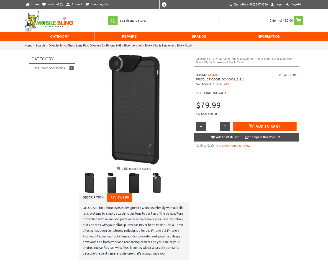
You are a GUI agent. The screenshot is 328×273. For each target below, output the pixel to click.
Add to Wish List (227, 137)
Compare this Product (265, 137)
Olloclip (213, 75)
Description (93, 197)
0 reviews (222, 145)
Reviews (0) (119, 197)
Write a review (240, 145)
